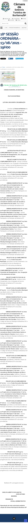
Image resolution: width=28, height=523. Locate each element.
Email (11, 58)
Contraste (12, 20)
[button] (14, 518)
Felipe (3, 67)
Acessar (25, 0)
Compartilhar (20, 58)
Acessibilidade (16, 18)
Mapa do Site (7, 18)
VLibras (18, 20)
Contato (24, 18)
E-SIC (6, 27)
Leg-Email (24, 27)
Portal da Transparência (14, 27)
